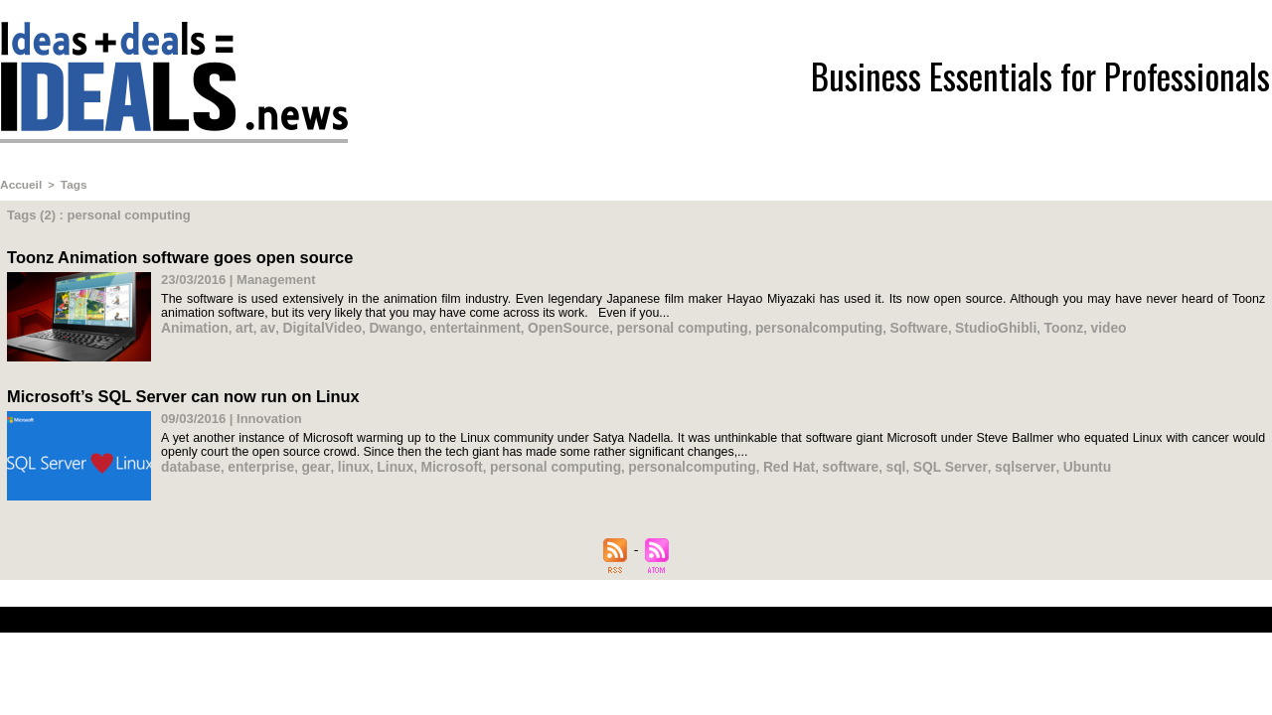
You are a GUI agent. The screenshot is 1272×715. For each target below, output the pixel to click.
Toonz (1013, 324)
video (1056, 324)
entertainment (457, 324)
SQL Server (906, 462)
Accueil (19, 184)
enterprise (256, 462)
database (189, 462)
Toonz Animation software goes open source (176, 254)
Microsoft (435, 462)
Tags (70, 184)
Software (876, 324)
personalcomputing (782, 324)
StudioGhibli (949, 324)
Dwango (383, 324)
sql (855, 462)
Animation (193, 324)
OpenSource (546, 324)
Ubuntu (1035, 462)
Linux (382, 462)
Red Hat (753, 462)
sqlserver (977, 462)
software (812, 462)
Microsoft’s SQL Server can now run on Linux (179, 392)
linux (343, 462)
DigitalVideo (312, 324)
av (262, 324)
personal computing (653, 324)
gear (307, 462)
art (240, 324)
